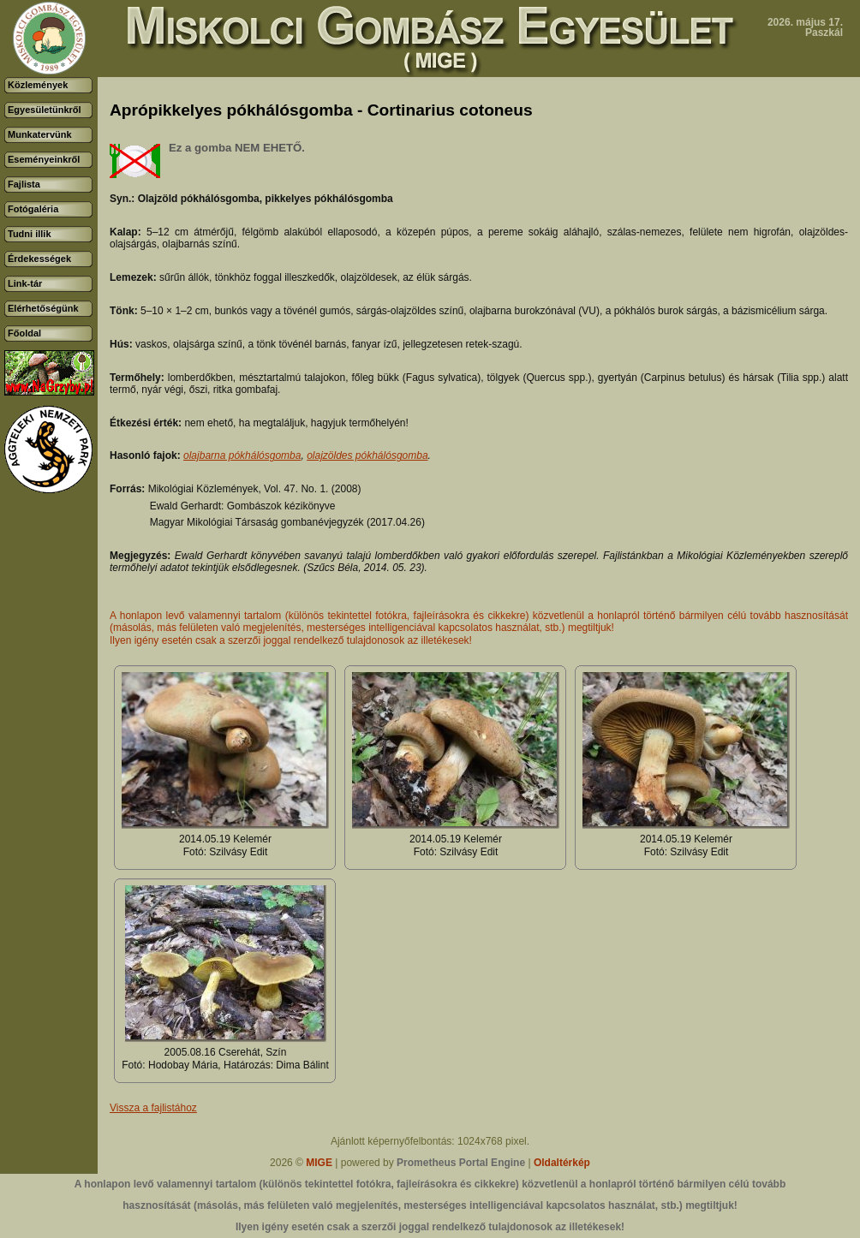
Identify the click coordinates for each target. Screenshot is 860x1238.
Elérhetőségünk (43, 308)
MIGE (319, 1163)
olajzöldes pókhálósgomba (367, 455)
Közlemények (38, 85)
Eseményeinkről (44, 159)
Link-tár (25, 283)
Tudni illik (29, 234)
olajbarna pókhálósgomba (242, 455)
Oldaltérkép (562, 1163)
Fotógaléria (33, 209)
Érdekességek (39, 258)
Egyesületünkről (44, 109)
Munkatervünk (40, 134)
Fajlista (24, 184)
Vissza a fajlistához (153, 1108)
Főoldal (24, 333)
